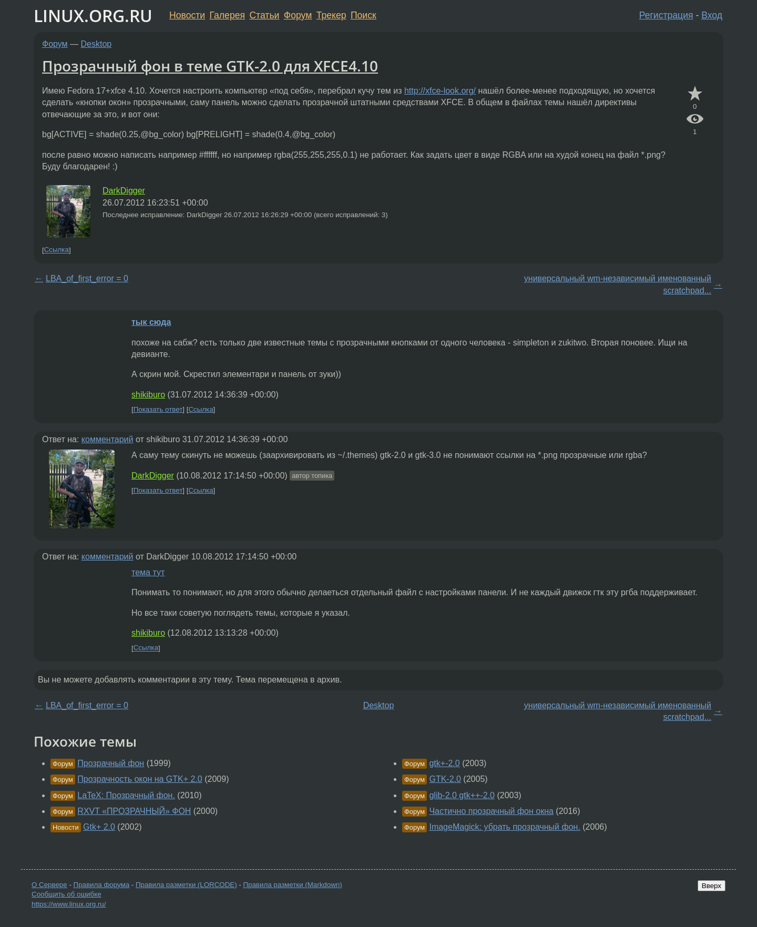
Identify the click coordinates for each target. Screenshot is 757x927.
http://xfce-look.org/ (440, 90)
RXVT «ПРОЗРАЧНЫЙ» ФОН (134, 811)
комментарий (107, 439)
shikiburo (148, 394)
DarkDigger (124, 190)
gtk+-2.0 (444, 763)
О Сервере (49, 885)
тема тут (148, 572)
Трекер (331, 15)
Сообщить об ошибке (66, 894)
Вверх (711, 886)
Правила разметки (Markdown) (292, 885)
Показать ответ (158, 409)
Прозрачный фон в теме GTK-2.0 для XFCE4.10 (210, 66)
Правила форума (102, 885)
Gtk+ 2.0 (99, 826)
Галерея (227, 15)
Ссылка (56, 250)
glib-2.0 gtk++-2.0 (462, 795)
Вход (711, 15)
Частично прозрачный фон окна (491, 811)
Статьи (264, 15)
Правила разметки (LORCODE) (186, 885)
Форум (298, 15)
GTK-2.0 (445, 779)
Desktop (96, 43)
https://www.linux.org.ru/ (69, 904)
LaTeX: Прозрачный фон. (126, 795)
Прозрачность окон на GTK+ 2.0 (139, 779)
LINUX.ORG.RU (93, 15)
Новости (187, 15)
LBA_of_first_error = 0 (87, 278)
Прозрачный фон (110, 763)
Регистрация (666, 15)
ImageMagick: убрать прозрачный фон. (504, 826)
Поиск (363, 15)
